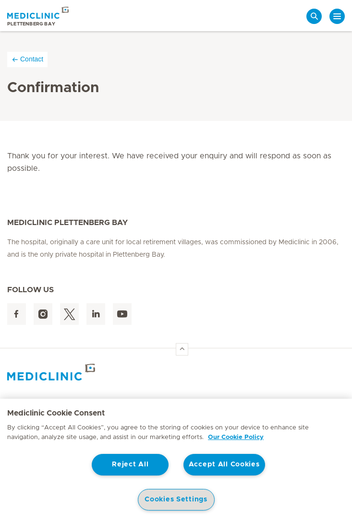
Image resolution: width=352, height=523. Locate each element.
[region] (176, 461)
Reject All (130, 464)
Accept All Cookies (224, 464)
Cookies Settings (176, 499)
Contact (27, 59)
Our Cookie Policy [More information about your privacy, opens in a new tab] (236, 437)
